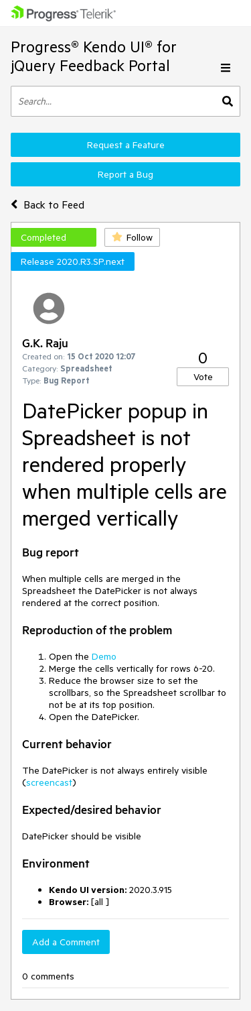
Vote (203, 377)
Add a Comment (66, 942)
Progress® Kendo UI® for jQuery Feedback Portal (94, 56)
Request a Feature (126, 145)
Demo (104, 656)
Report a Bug (125, 174)
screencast (49, 782)
